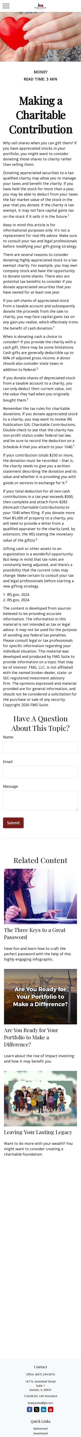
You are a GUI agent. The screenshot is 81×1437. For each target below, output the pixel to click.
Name (8, 737)
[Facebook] (29, 1409)
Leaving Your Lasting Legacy (38, 1131)
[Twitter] (36, 1409)
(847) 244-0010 (45, 1374)
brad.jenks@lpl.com (40, 1403)
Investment (40, 1433)
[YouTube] (50, 1409)
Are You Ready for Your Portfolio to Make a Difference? (31, 1037)
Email (7, 761)
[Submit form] (13, 822)
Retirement (40, 1428)
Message (10, 786)
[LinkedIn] (43, 1409)
